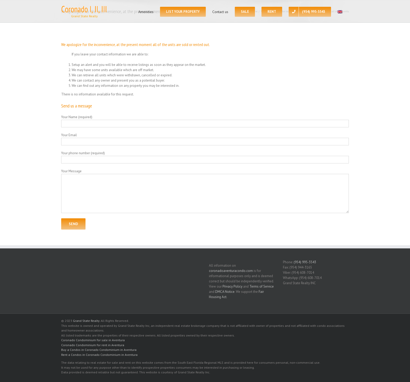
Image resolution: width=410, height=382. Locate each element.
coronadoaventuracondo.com (231, 271)
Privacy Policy (232, 286)
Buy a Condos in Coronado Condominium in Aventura (98, 350)
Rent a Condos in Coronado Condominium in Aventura (99, 355)
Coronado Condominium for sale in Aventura (93, 340)
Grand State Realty (86, 321)
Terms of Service (261, 286)
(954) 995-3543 (305, 262)
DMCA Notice (225, 291)
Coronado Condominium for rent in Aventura (92, 345)
